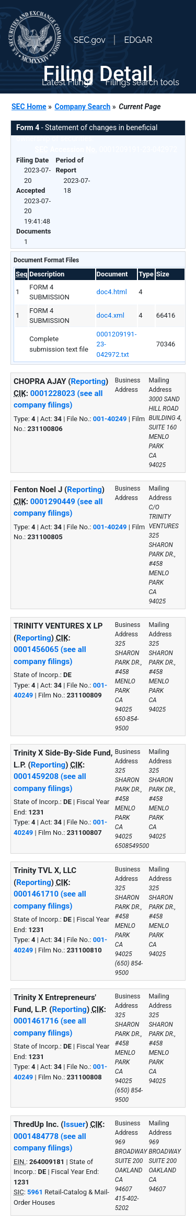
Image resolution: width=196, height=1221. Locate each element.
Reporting (88, 381)
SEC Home (29, 106)
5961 (35, 1192)
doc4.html (112, 292)
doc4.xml (110, 315)
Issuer (75, 1124)
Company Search (83, 106)
